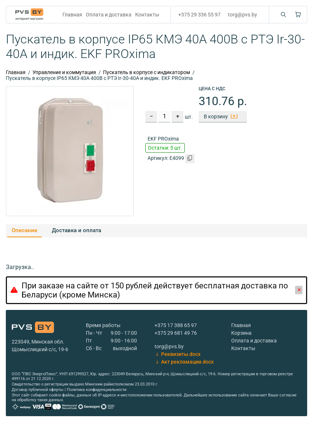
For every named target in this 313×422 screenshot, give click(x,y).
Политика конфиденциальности (96, 389)
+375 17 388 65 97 (175, 325)
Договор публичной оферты (38, 389)
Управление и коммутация (64, 72)
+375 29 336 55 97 (199, 15)
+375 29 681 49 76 (175, 333)
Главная (72, 15)
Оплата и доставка (108, 15)
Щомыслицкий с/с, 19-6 (40, 349)
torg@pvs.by (242, 15)
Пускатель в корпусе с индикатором (146, 72)
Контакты (147, 15)
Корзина (241, 333)
